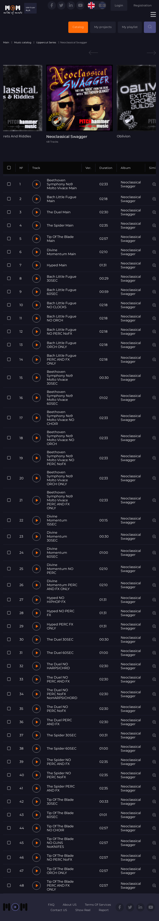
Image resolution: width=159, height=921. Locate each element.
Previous (93, 53)
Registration (143, 5)
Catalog (78, 27)
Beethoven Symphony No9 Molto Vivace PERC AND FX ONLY (60, 500)
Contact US (59, 910)
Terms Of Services (98, 904)
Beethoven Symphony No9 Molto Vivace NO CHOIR (60, 418)
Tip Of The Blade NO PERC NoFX (60, 858)
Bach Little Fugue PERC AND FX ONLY (61, 359)
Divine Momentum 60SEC (57, 553)
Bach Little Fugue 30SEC (61, 278)
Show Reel (82, 910)
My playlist (130, 27)
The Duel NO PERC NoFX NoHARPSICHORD (62, 694)
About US (70, 904)
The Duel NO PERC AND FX (58, 679)
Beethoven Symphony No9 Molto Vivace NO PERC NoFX (60, 458)
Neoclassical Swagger (131, 184)
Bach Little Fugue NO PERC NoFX (61, 332)
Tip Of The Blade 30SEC (60, 802)
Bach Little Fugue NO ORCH (61, 318)
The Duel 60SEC (60, 653)
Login (119, 5)
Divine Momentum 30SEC (57, 536)
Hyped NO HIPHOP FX (56, 600)
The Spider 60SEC (61, 748)
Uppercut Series (46, 42)
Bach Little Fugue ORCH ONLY (61, 345)
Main (6, 42)
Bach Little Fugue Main (61, 199)
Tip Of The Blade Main (60, 239)
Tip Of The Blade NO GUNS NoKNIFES (60, 843)
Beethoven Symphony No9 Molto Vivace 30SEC (60, 377)
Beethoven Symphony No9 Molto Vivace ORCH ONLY (60, 478)
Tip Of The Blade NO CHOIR (60, 828)
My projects (103, 27)
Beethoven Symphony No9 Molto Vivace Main (62, 184)
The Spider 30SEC (61, 735)
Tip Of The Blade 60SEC (60, 815)
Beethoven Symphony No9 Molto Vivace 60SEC (60, 398)
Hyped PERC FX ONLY (60, 626)
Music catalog (22, 42)
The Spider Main (60, 225)
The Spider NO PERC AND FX (59, 762)
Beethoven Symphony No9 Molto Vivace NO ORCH (60, 438)
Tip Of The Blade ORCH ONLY (60, 871)
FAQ (51, 904)
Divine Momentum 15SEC (57, 520)
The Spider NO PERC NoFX (59, 775)
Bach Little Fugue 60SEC (61, 292)
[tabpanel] (79, 104)
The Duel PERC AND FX (59, 722)
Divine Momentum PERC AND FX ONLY (62, 585)
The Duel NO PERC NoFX (57, 709)
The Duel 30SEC (60, 639)
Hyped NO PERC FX (60, 613)
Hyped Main (57, 265)
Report (104, 910)
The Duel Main (59, 212)
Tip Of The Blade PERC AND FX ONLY (60, 885)
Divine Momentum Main (61, 252)
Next (151, 53)
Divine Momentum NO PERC (60, 569)
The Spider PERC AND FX (61, 788)
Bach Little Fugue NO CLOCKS (61, 305)
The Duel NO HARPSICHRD (58, 666)
